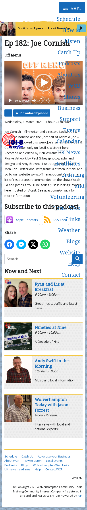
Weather (69, 230)
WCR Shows (72, 91)
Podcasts (69, 63)
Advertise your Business (54, 456)
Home (72, 7)
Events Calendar (68, 135)
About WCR (11, 461)
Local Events (54, 461)
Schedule (68, 18)
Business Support (69, 113)
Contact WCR (53, 469)
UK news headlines (17, 469)
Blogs (73, 241)
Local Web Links (66, 213)
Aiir (80, 496)
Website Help (69, 258)
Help (38, 469)
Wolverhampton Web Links (51, 465)
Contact (71, 274)
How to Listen (71, 35)
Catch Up (69, 52)
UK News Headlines (67, 158)
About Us (68, 74)
